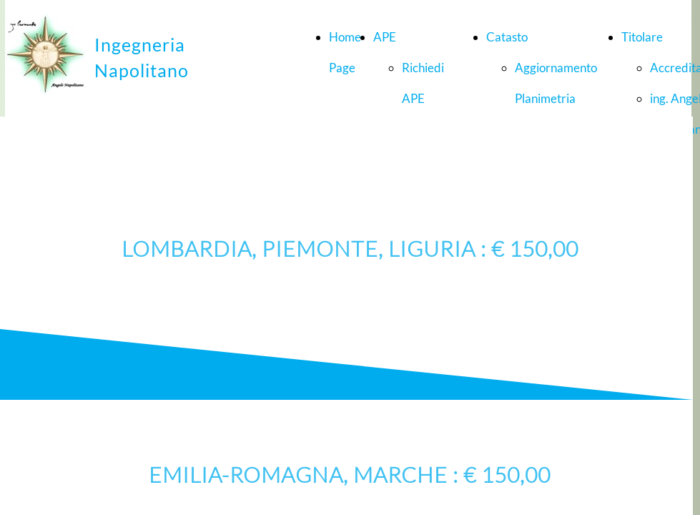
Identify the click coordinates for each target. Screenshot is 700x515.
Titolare (642, 36)
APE (384, 36)
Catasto (507, 36)
